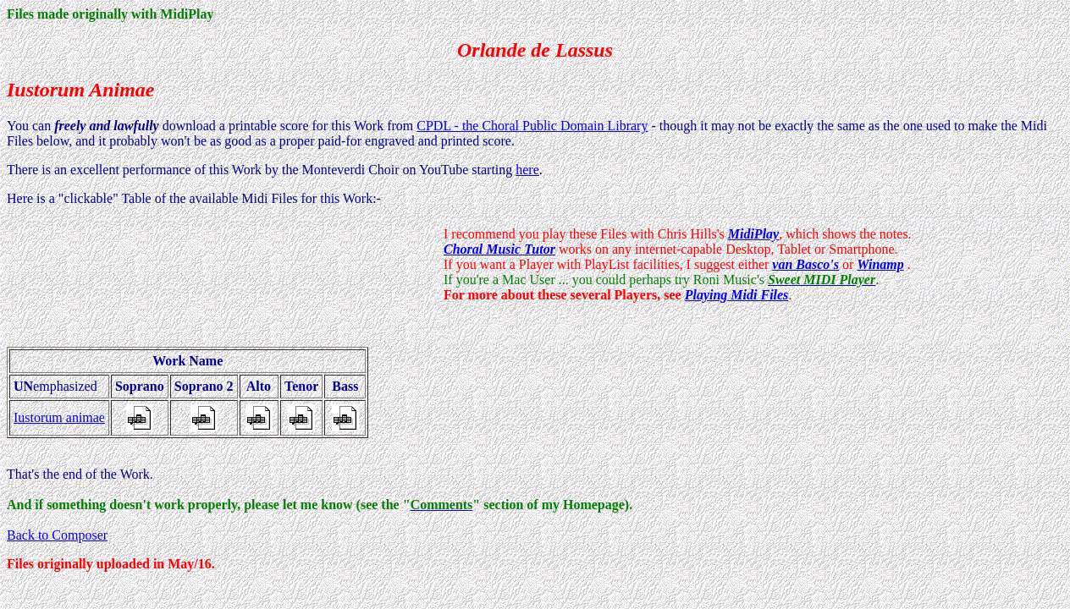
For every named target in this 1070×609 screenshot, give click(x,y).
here (527, 169)
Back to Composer (57, 535)
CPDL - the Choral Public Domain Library (532, 125)
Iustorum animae (59, 417)
